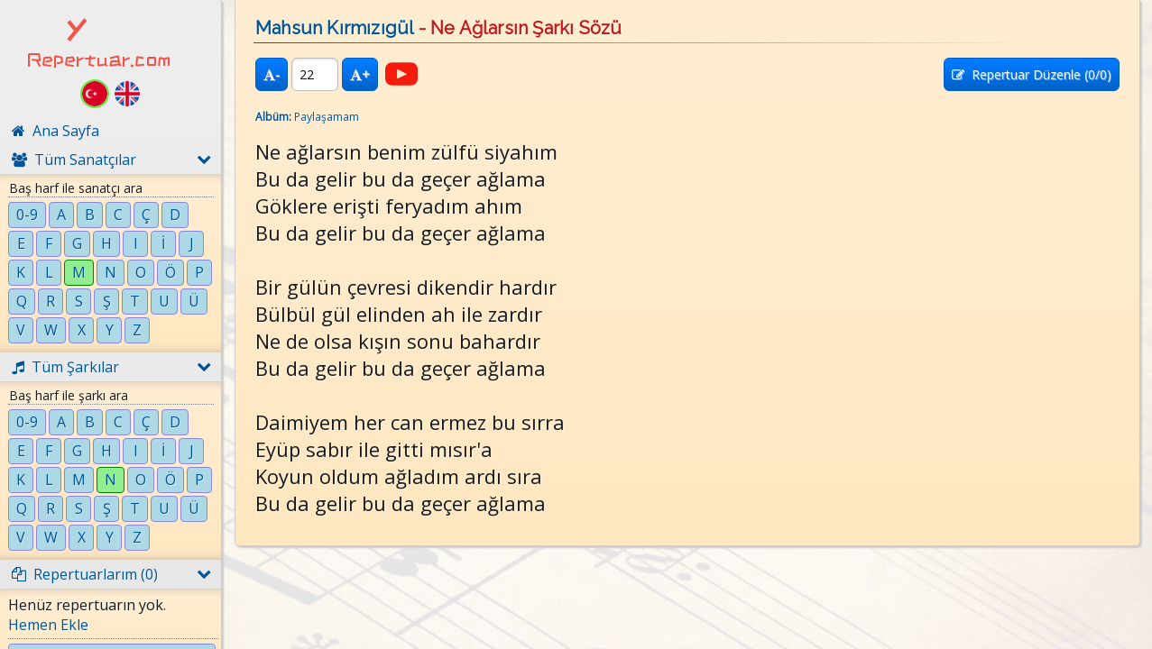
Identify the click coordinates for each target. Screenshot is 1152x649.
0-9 (27, 214)
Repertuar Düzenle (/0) (1031, 74)
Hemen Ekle (48, 625)
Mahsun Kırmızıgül (334, 28)
